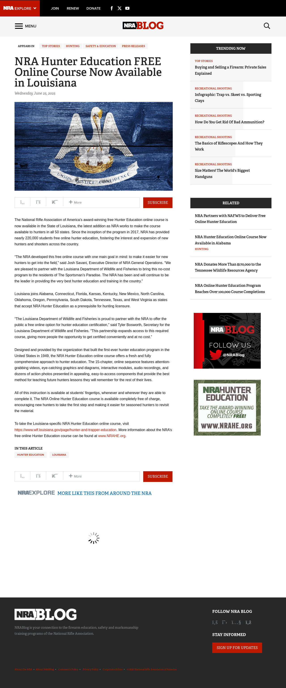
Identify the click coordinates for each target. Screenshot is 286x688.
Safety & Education (101, 46)
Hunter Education (30, 454)
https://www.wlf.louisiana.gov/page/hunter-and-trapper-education (65, 430)
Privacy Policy (90, 669)
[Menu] (26, 26)
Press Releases (133, 46)
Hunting (73, 46)
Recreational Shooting (213, 88)
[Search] (267, 26)
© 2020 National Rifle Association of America (152, 669)
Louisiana (59, 454)
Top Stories (51, 46)
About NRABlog (45, 669)
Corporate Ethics (112, 669)
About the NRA (23, 669)
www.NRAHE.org (111, 436)
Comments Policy (68, 669)
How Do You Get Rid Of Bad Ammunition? (229, 122)
